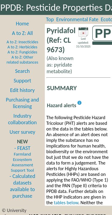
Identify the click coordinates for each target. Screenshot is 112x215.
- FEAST (22, 159)
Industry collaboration (22, 119)
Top (50, 19)
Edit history (22, 90)
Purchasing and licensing (22, 103)
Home (22, 23)
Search (22, 71)
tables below (66, 202)
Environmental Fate (77, 19)
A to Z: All (22, 33)
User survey (22, 132)
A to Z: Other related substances (22, 60)
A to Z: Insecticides (22, 41)
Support (22, 80)
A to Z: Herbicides (22, 47)
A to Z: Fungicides (22, 52)
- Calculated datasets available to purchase (22, 186)
